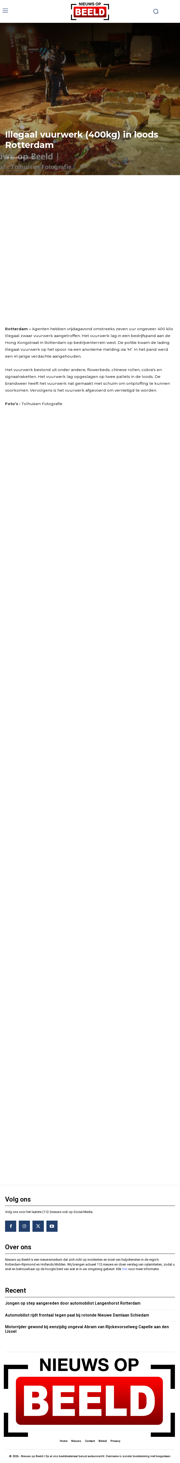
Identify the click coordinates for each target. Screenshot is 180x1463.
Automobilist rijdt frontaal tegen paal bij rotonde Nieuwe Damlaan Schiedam (77, 1315)
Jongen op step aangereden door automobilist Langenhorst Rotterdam (72, 1303)
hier (125, 1269)
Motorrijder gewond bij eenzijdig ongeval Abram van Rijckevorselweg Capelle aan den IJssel (87, 1329)
